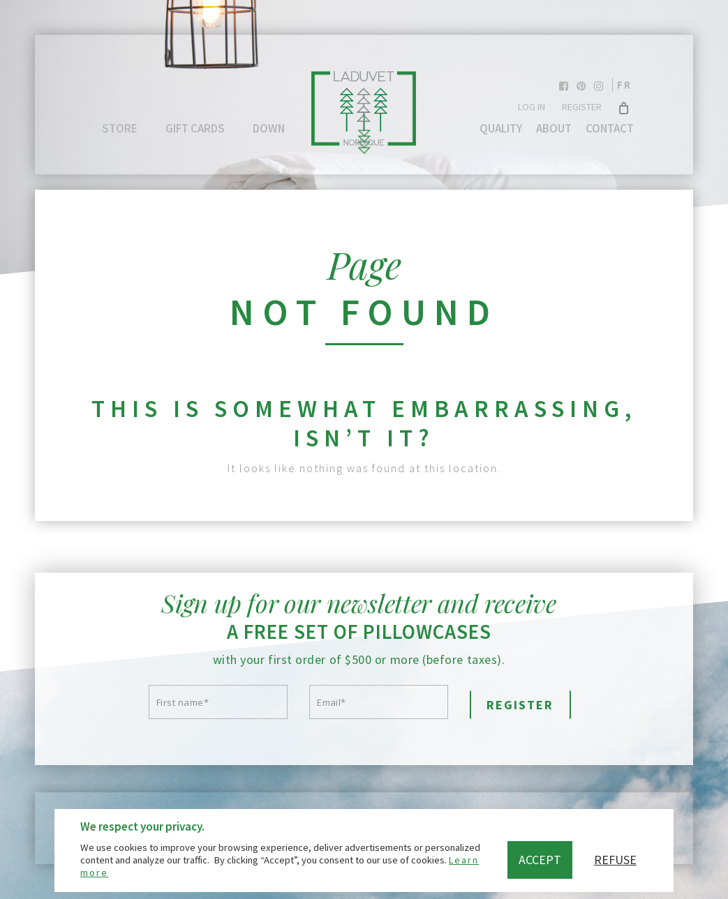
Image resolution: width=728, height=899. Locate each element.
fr (624, 84)
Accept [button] (540, 860)
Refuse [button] (615, 860)
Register (582, 106)
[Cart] (624, 107)
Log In (531, 106)
